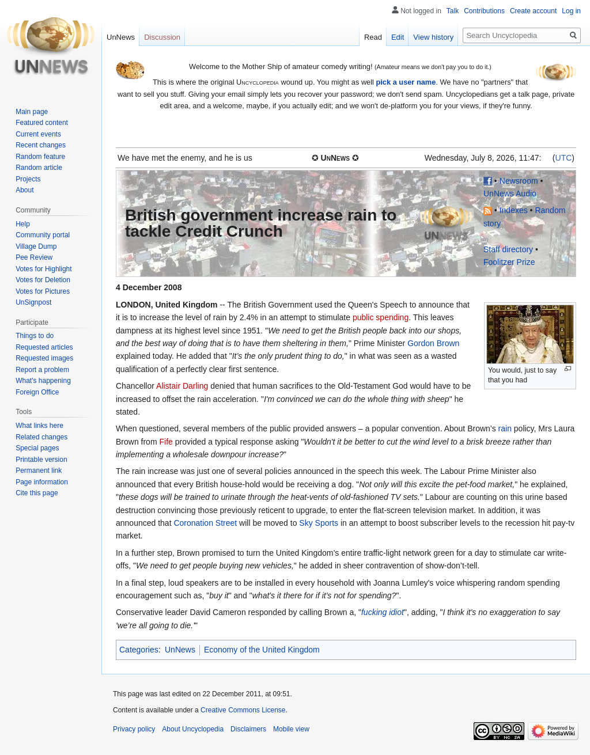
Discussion (162, 37)
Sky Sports (318, 523)
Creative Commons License (243, 710)
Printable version (41, 460)
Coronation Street (205, 523)
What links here (39, 426)
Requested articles (44, 347)
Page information (42, 482)
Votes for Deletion (43, 280)
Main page (32, 112)
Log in (571, 11)
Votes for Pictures (43, 291)
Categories (138, 649)
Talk (453, 11)
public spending (381, 317)
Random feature (40, 157)
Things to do (35, 336)
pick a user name (406, 82)
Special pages (37, 448)
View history (433, 37)
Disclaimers (248, 729)
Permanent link (39, 470)
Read (373, 37)
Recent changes (41, 145)
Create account (533, 11)
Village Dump (36, 246)
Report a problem (42, 370)
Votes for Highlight (43, 269)
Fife (165, 441)
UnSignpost (33, 302)
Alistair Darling (182, 385)
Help (23, 224)
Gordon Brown (433, 343)
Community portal (43, 235)
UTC (563, 157)
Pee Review (34, 257)
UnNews (180, 649)
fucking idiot (382, 612)
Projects (28, 179)
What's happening (43, 381)
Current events (38, 134)
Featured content (42, 123)
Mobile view (291, 729)
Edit (397, 37)
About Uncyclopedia (193, 729)
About (24, 190)
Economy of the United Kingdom (262, 649)
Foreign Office (37, 392)
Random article (39, 168)
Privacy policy (134, 729)
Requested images (44, 358)
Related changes (41, 437)
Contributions (484, 11)
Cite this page (37, 493)
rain (505, 428)
